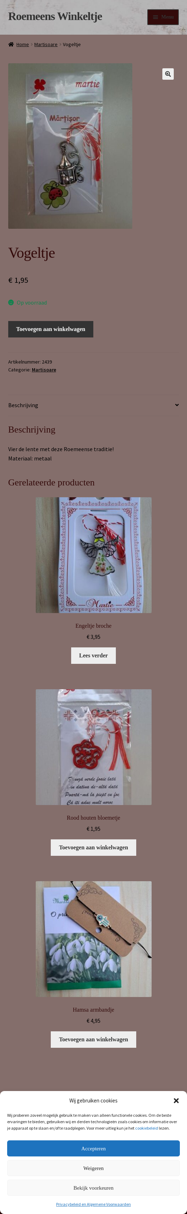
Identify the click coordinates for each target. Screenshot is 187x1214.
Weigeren (93, 1168)
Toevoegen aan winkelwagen (50, 329)
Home (22, 44)
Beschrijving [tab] (23, 405)
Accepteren (93, 1148)
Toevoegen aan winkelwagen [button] (93, 847)
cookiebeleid (146, 1128)
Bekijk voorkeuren (93, 1188)
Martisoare (46, 44)
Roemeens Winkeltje (55, 16)
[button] (176, 1100)
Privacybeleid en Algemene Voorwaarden (93, 1204)
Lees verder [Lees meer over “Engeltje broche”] (93, 655)
